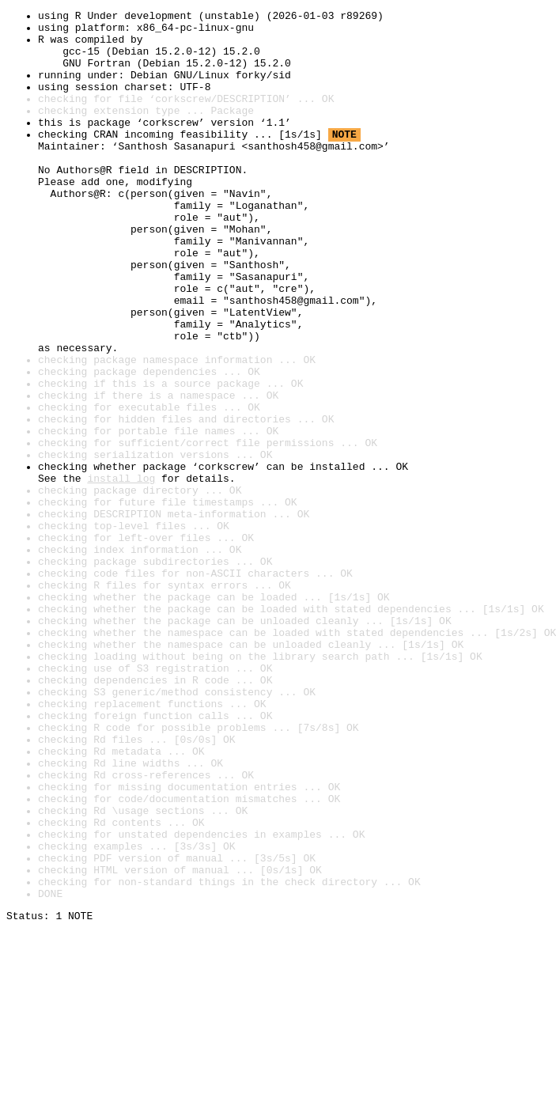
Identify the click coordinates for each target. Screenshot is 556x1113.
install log (121, 573)
